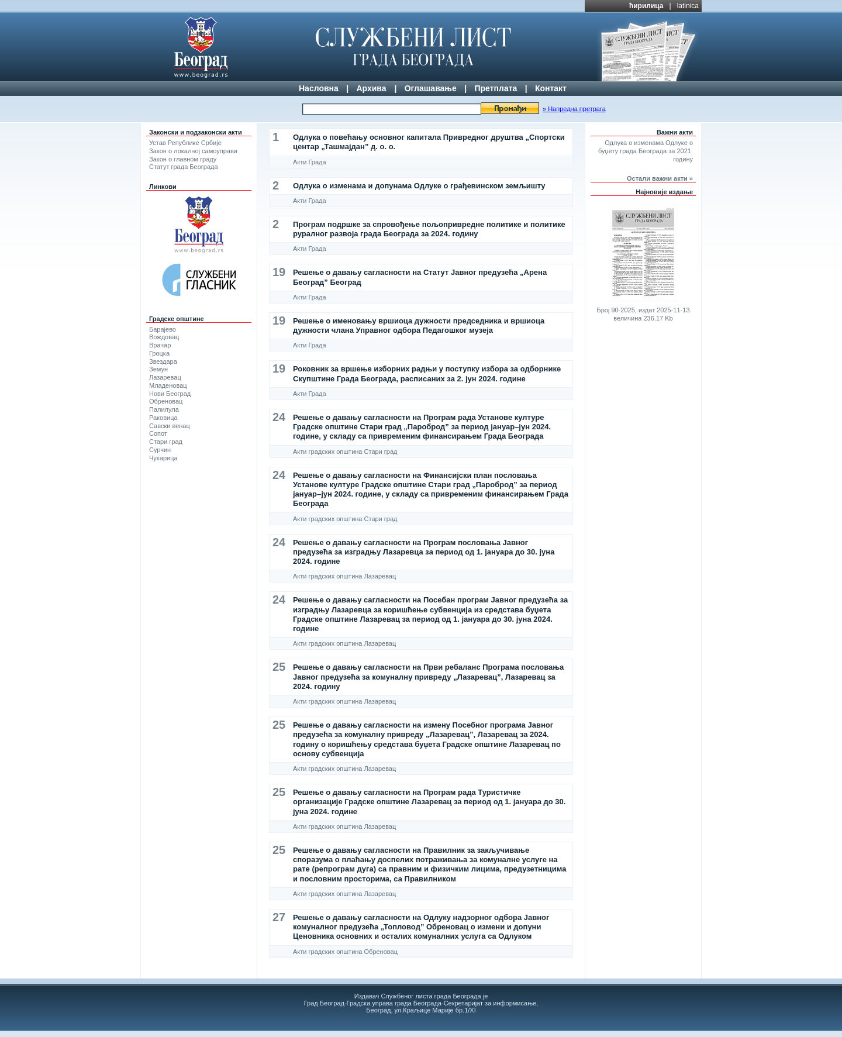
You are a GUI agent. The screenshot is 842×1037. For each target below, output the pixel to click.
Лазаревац (165, 377)
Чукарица (163, 457)
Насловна (319, 88)
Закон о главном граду (182, 159)
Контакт (551, 88)
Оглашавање (431, 88)
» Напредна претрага (574, 108)
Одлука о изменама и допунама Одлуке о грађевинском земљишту (419, 185)
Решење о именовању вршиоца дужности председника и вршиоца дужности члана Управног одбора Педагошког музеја (418, 325)
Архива (371, 88)
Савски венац (169, 425)
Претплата (495, 88)
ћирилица (646, 6)
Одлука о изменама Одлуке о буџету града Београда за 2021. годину (645, 151)
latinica (688, 6)
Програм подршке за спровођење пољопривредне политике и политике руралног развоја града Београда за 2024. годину (429, 229)
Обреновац (165, 401)
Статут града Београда (183, 166)
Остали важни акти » (660, 178)
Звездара (163, 361)
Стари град (165, 441)
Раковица (163, 417)
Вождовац (164, 336)
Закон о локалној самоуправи (193, 150)
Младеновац (168, 385)
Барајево (162, 329)
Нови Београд (170, 393)
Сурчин (160, 449)
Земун (158, 369)
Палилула (164, 409)
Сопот (158, 433)
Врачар (160, 345)
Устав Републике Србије (185, 142)
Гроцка (159, 353)
